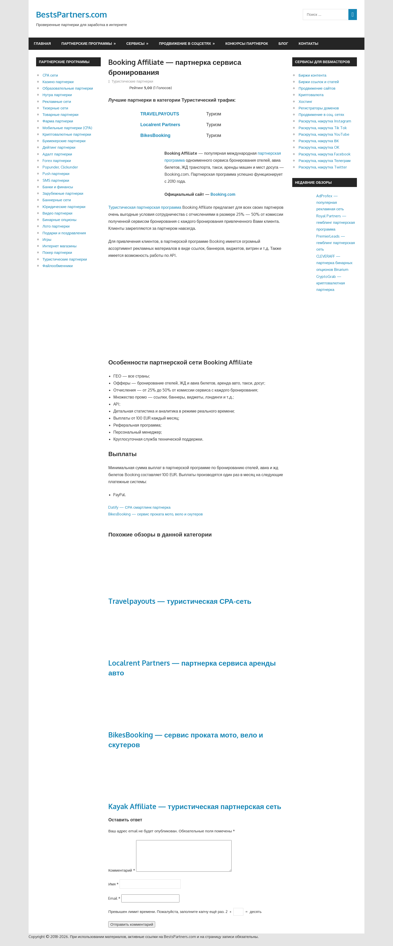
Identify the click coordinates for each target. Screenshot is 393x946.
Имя (113, 889)
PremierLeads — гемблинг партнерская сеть (335, 243)
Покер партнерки (57, 252)
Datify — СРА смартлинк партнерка (139, 507)
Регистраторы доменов (319, 108)
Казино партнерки (58, 81)
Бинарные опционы (59, 219)
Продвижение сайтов (317, 88)
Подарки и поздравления (64, 233)
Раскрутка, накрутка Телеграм (324, 160)
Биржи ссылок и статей (319, 81)
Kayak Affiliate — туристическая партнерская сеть (194, 806)
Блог (283, 43)
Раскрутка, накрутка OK (319, 147)
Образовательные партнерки (68, 88)
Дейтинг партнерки (59, 147)
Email (114, 904)
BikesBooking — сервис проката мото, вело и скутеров (155, 514)
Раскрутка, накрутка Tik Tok (323, 127)
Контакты (308, 43)
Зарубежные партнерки (63, 193)
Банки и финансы (58, 186)
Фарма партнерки (58, 121)
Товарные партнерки (60, 114)
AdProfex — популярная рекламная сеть (330, 203)
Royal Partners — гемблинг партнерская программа (335, 223)
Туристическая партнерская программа (144, 207)
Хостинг (305, 101)
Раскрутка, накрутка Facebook (324, 154)
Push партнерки (56, 173)
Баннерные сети (57, 200)
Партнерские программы (86, 43)
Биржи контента (312, 75)
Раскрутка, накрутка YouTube (324, 134)
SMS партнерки (56, 180)
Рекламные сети (57, 101)
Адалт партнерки (57, 154)
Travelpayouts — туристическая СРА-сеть (179, 601)
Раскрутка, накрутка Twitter (323, 167)
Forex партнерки (57, 160)
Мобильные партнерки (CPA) (67, 127)
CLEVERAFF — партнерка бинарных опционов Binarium (334, 263)
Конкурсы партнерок (246, 43)
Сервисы (135, 43)
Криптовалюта (311, 94)
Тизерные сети (55, 108)
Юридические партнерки (64, 206)
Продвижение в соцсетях (185, 43)
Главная (42, 43)
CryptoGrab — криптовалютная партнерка (330, 283)
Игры (47, 239)
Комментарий (121, 876)
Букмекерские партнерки (64, 140)
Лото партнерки (56, 226)
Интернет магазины (60, 246)
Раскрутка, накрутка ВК (319, 140)
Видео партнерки (57, 213)
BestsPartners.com (71, 14)
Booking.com (223, 194)
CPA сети (50, 75)
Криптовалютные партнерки (67, 134)
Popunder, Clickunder (60, 167)
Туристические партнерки (132, 81)
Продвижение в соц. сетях (321, 114)
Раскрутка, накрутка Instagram (325, 121)
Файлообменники (58, 265)
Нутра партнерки (57, 94)
